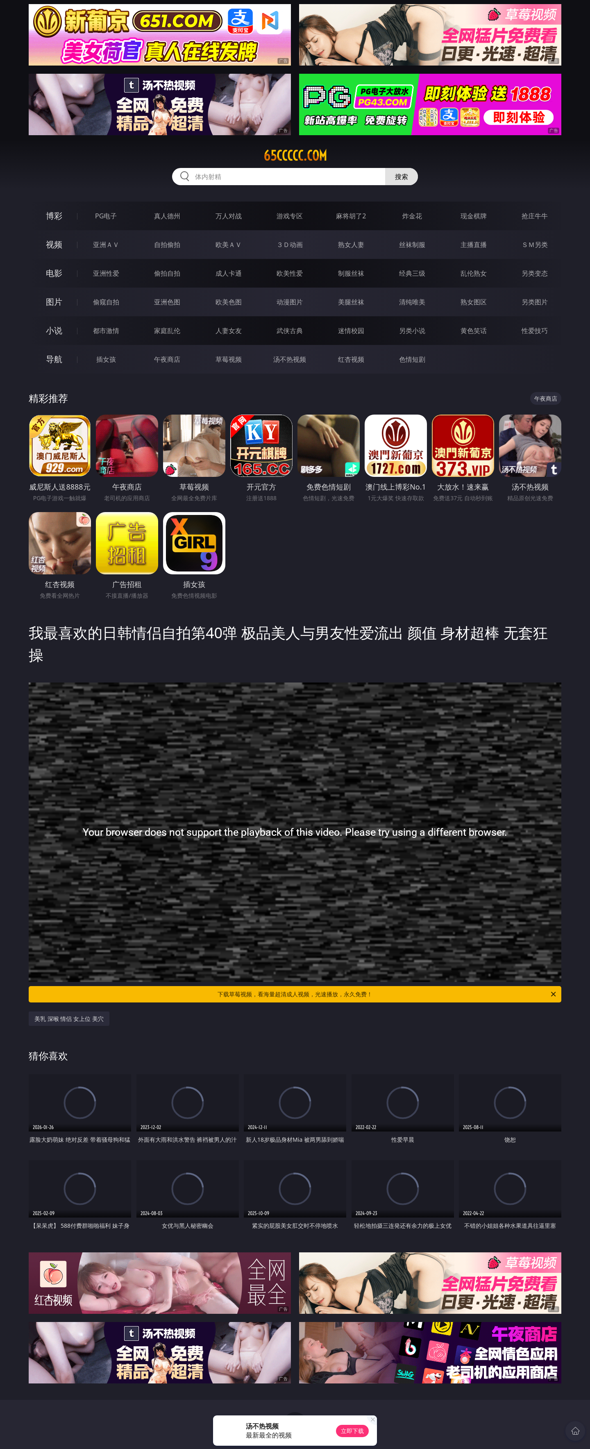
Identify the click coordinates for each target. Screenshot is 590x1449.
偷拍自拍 (167, 273)
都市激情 (106, 330)
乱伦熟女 (474, 273)
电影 (54, 273)
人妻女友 (229, 330)
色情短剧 (412, 359)
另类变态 (535, 273)
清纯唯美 (412, 301)
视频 (54, 244)
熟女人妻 (351, 244)
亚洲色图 (167, 301)
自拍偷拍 (167, 244)
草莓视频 (229, 359)
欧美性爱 (290, 273)
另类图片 (535, 301)
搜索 (401, 176)
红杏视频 (351, 359)
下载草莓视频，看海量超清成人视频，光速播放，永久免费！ (387, 994)
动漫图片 (290, 301)
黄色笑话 (474, 330)
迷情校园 (351, 330)
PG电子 (106, 215)
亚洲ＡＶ (106, 244)
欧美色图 (229, 301)
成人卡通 (229, 273)
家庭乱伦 (167, 330)
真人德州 (167, 215)
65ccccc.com (295, 155)
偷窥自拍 (106, 301)
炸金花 (412, 215)
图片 (54, 301)
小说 (54, 330)
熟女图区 (474, 301)
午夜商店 (167, 359)
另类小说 (412, 330)
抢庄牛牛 (535, 215)
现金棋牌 (474, 215)
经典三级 (412, 273)
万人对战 (229, 215)
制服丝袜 (351, 273)
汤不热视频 (289, 359)
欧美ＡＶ (229, 244)
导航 (54, 359)
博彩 (54, 215)
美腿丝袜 (351, 301)
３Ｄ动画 (290, 244)
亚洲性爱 (106, 273)
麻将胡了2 (351, 215)
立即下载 (352, 1431)
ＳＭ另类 (535, 244)
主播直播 (474, 244)
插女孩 (106, 359)
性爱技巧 (535, 330)
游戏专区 (290, 215)
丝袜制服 (412, 244)
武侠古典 (290, 330)
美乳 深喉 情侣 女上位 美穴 (69, 1019)
